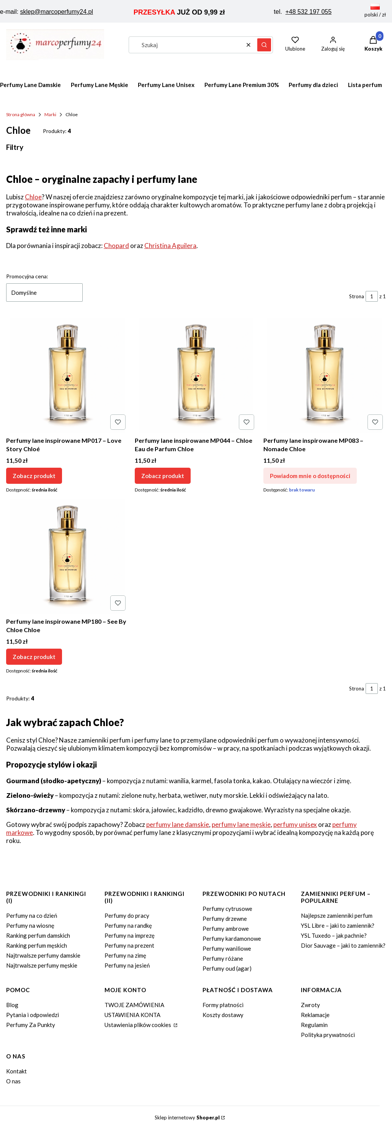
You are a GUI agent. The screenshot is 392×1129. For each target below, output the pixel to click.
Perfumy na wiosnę (30, 925)
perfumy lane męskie (241, 824)
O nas (13, 1081)
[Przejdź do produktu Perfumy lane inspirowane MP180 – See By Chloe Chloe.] (67, 556)
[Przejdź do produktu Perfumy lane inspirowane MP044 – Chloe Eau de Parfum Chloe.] (196, 375)
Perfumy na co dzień (31, 915)
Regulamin (314, 1024)
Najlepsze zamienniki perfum (336, 915)
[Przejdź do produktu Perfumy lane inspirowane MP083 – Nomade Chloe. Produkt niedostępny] (324, 375)
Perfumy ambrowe (226, 928)
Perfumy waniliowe (227, 948)
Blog (12, 1004)
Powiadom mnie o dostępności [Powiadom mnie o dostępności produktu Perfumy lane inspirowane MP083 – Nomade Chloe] (310, 475)
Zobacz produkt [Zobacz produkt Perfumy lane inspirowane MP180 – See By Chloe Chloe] (34, 656)
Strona (356, 296)
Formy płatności (223, 1004)
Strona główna (20, 114)
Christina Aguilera (170, 246)
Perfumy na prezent (129, 945)
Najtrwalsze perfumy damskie (43, 955)
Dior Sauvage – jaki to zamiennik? (343, 945)
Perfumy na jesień (127, 965)
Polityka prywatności (328, 1034)
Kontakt (16, 1071)
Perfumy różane (223, 958)
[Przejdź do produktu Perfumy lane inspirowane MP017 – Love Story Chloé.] (67, 375)
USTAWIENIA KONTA (132, 1014)
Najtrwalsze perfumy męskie (41, 965)
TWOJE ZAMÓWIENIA (134, 1004)
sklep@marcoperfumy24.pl (56, 11)
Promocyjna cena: (27, 276)
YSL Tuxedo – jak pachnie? (334, 935)
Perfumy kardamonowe (232, 938)
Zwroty (310, 1004)
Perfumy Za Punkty (30, 1024)
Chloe (33, 197)
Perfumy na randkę (128, 925)
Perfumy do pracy (127, 915)
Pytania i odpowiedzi (32, 1014)
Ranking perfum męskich (36, 945)
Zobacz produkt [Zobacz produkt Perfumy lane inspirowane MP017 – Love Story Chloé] (34, 475)
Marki (50, 114)
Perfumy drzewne (225, 918)
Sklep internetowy (187, 1117)
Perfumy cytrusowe (227, 908)
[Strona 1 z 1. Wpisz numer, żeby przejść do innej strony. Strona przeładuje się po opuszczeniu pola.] (372, 296)
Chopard (116, 246)
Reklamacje (315, 1014)
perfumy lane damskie (177, 824)
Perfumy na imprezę (130, 935)
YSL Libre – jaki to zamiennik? (337, 925)
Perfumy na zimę (125, 955)
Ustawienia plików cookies (138, 1024)
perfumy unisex (295, 824)
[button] (264, 44)
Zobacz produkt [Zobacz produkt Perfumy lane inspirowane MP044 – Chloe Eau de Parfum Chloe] (162, 475)
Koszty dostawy (223, 1014)
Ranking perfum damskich (38, 935)
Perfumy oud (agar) (227, 968)
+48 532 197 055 (309, 11)
